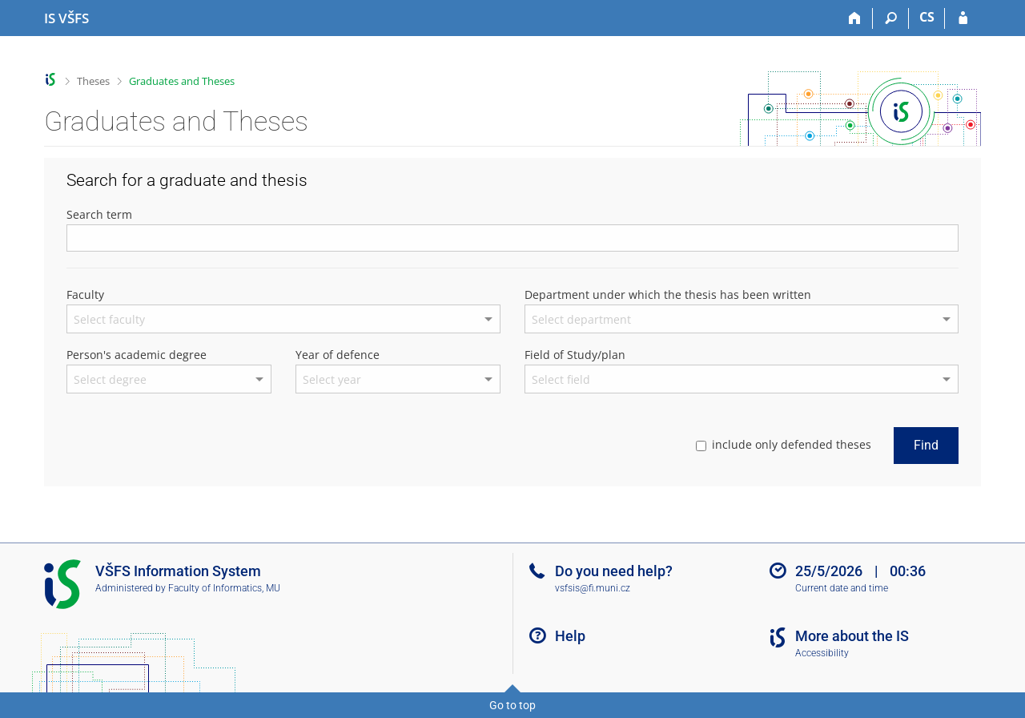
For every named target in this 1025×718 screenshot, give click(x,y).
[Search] (891, 18)
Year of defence (337, 354)
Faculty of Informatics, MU (224, 588)
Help (570, 635)
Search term (99, 214)
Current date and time (841, 588)
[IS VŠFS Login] (963, 18)
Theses (93, 81)
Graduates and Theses (182, 81)
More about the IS (852, 635)
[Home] (855, 18)
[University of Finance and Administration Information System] (66, 18)
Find (926, 445)
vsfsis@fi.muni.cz (592, 588)
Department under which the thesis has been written (668, 294)
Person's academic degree (136, 354)
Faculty (85, 294)
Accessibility (822, 653)
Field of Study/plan (575, 354)
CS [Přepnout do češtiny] (927, 17)
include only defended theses (783, 444)
